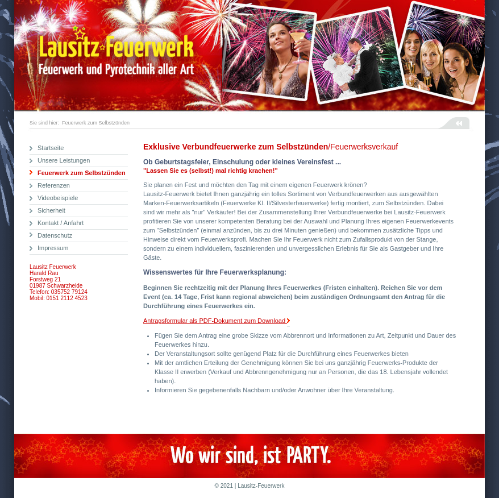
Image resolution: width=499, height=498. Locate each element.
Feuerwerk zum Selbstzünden (96, 123)
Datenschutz (55, 235)
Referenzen (54, 185)
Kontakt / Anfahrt (61, 222)
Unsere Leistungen (64, 160)
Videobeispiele (58, 197)
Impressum (53, 247)
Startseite (51, 147)
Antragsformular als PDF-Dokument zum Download (216, 321)
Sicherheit (51, 210)
